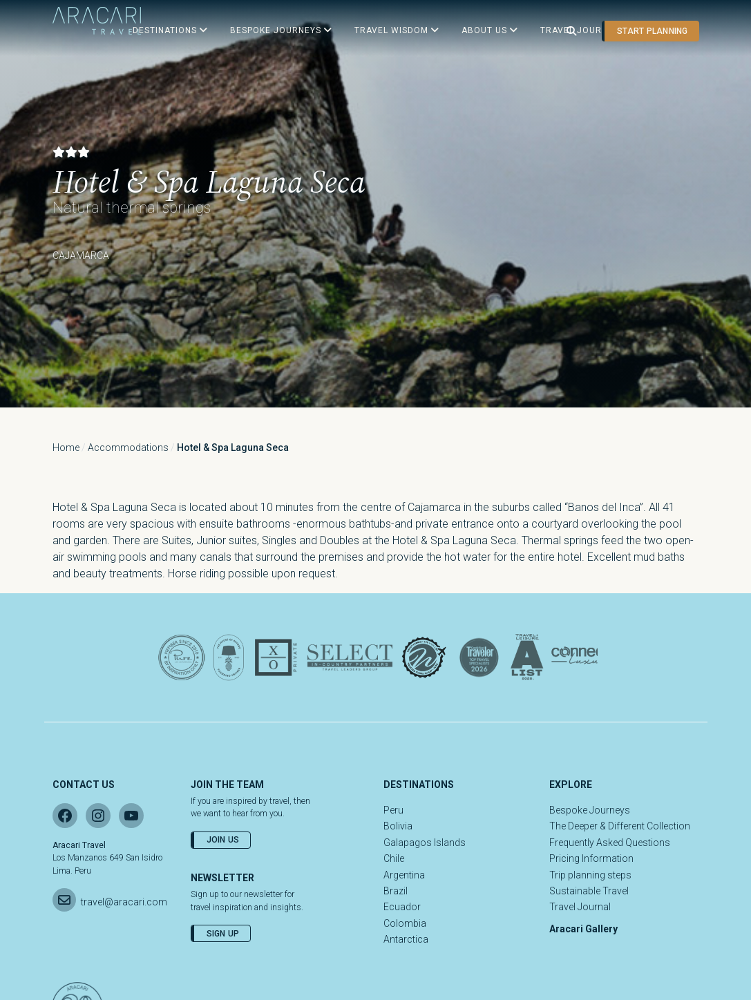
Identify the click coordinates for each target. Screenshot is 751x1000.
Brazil (395, 890)
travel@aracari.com (124, 901)
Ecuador (402, 906)
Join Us (223, 840)
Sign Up (223, 934)
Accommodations (128, 447)
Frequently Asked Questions (609, 842)
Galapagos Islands (424, 842)
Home (66, 447)
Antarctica (405, 939)
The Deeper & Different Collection (619, 825)
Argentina (404, 875)
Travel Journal (580, 906)
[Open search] (571, 31)
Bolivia (397, 825)
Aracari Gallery (583, 928)
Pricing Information (591, 858)
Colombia (404, 923)
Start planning (652, 31)
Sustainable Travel (589, 890)
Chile (393, 858)
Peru (393, 810)
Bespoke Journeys (589, 810)
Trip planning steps (590, 875)
